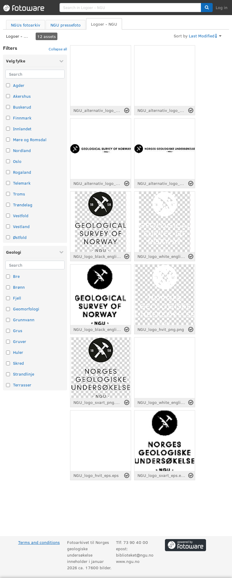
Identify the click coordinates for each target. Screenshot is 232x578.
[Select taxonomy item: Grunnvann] (8, 320)
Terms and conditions (39, 542)
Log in (221, 7)
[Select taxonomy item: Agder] (8, 85)
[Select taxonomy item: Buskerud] (8, 107)
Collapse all (58, 48)
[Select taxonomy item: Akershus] (8, 96)
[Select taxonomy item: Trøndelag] (8, 205)
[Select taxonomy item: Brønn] (8, 287)
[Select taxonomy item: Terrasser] (8, 385)
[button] (207, 7)
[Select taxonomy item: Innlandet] (8, 129)
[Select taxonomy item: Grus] (8, 331)
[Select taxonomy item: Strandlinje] (8, 374)
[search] (130, 7)
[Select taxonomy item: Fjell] (8, 298)
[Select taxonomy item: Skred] (8, 363)
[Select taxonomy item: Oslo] (8, 161)
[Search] (35, 74)
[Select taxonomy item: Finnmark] (8, 118)
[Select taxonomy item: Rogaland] (8, 172)
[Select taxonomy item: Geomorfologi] (8, 309)
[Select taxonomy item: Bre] (8, 276)
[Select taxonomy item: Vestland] (8, 226)
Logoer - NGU (18, 36)
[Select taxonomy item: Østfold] (8, 237)
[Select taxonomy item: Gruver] (8, 342)
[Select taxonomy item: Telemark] (8, 183)
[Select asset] (127, 110)
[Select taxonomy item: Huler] (8, 352)
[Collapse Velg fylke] (61, 61)
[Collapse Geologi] (61, 252)
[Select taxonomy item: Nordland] (8, 150)
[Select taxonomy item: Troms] (8, 194)
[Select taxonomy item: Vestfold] (8, 216)
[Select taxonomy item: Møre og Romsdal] (8, 139)
